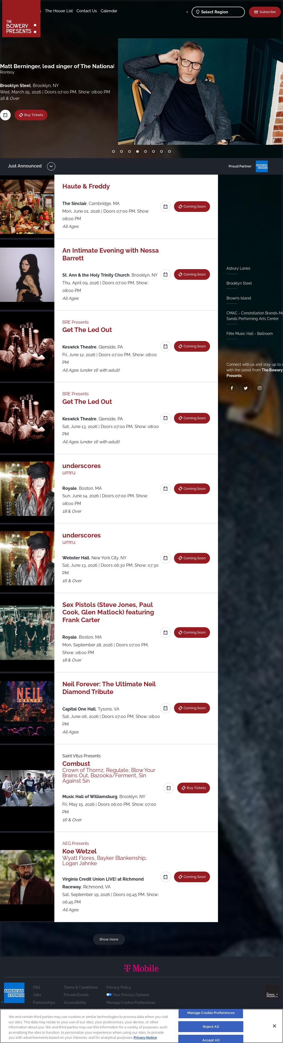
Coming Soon (192, 206)
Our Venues (72, 11)
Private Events (76, 1002)
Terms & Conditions (81, 995)
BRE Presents (78, 329)
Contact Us (55, 19)
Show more (109, 947)
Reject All (211, 1027)
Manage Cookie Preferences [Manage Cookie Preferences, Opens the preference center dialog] (211, 1013)
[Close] (274, 1026)
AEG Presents (78, 851)
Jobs (37, 1002)
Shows (51, 11)
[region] (141, 1026)
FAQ (36, 995)
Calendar (78, 19)
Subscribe (268, 12)
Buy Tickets (37, 115)
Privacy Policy (118, 995)
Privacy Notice (145, 1038)
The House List (101, 11)
